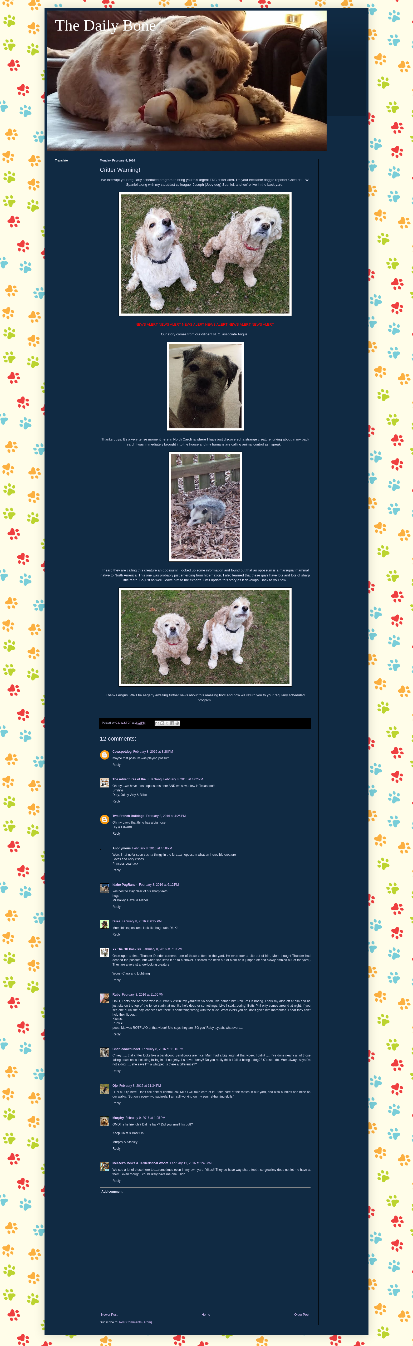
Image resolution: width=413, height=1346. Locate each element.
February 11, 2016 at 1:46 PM (191, 1163)
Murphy (118, 1118)
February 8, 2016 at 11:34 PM (140, 1086)
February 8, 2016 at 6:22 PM (141, 921)
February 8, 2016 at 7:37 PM (162, 949)
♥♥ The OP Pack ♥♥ (126, 949)
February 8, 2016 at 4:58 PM (152, 848)
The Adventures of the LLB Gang (137, 779)
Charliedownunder (126, 1049)
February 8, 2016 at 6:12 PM (159, 885)
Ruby (116, 994)
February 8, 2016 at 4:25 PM (166, 816)
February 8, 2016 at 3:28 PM (153, 751)
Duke (116, 921)
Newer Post (109, 1314)
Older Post (301, 1314)
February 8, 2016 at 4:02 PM (183, 779)
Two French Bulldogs (128, 816)
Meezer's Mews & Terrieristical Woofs (140, 1163)
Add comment (111, 1191)
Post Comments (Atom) (135, 1322)
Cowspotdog (122, 751)
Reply (116, 765)
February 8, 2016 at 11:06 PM (143, 994)
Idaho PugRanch (124, 885)
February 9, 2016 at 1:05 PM (145, 1118)
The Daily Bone (105, 25)
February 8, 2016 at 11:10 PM (162, 1049)
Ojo (115, 1086)
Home (206, 1314)
